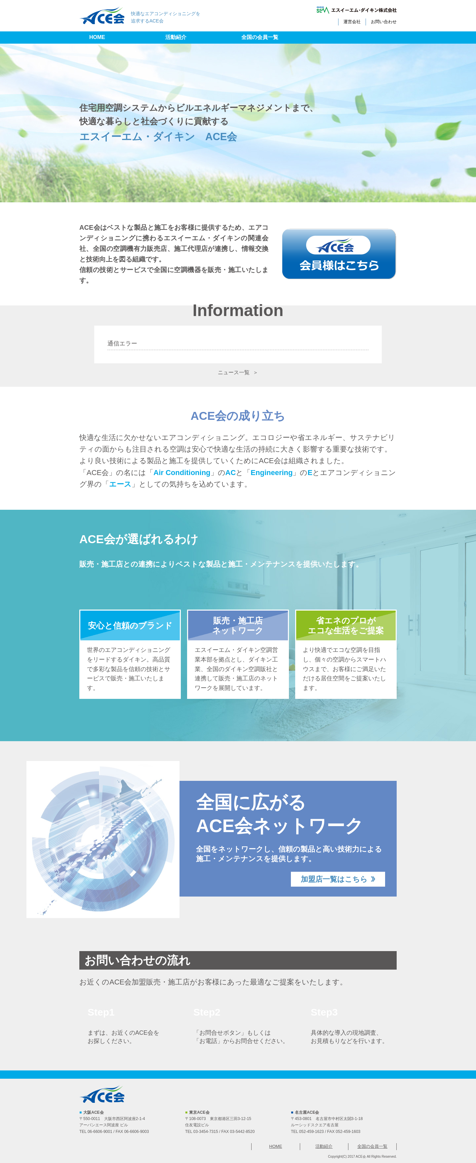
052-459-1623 (311, 1131)
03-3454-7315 (205, 1131)
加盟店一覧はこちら (334, 879)
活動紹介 (175, 37)
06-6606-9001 (100, 1131)
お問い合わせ (384, 21)
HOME (97, 37)
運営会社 (352, 21)
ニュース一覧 (234, 372)
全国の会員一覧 (259, 37)
